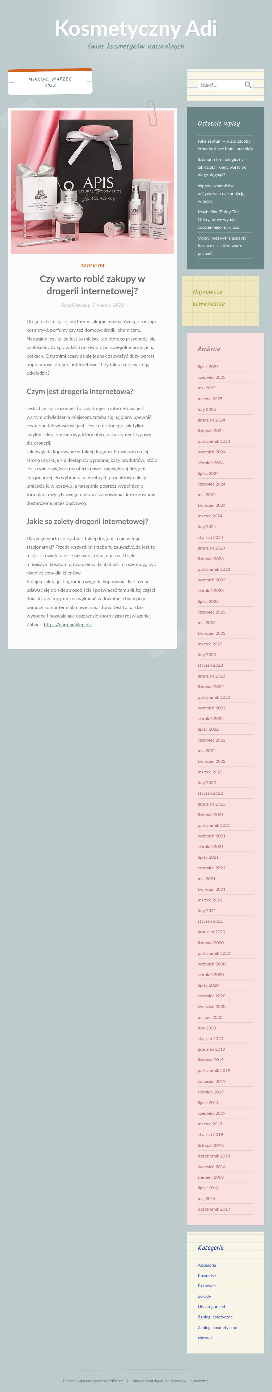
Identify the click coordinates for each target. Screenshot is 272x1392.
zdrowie (205, 1337)
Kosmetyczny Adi (136, 27)
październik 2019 (214, 1070)
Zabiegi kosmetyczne (217, 1327)
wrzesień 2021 (212, 835)
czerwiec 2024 (212, 483)
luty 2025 (207, 409)
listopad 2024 (211, 430)
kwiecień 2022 (212, 761)
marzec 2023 (210, 643)
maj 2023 (207, 622)
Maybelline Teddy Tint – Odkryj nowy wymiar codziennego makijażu (220, 219)
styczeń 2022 (210, 792)
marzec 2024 (210, 515)
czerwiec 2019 (212, 1113)
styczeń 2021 (210, 920)
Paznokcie (207, 1285)
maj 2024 (207, 494)
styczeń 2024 (210, 537)
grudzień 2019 (211, 1049)
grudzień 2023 (211, 547)
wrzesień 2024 (212, 451)
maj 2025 (207, 387)
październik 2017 (214, 1208)
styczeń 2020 (210, 1038)
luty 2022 (207, 782)
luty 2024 (207, 526)
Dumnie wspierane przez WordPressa (93, 1380)
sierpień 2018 (211, 1177)
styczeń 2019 (210, 1134)
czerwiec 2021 (212, 867)
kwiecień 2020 (212, 1006)
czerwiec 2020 (212, 995)
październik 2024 (214, 441)
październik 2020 (214, 953)
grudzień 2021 (211, 803)
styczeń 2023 (210, 664)
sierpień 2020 (211, 974)
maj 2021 (207, 878)
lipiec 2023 (208, 601)
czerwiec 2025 (212, 377)
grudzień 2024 (211, 419)
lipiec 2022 (208, 728)
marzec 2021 (210, 899)
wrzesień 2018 (212, 1166)
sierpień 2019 (211, 1091)
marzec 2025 (210, 398)
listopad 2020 (211, 942)
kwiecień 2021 (212, 889)
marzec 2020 (210, 1017)
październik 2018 (214, 1155)
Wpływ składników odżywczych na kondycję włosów (221, 193)
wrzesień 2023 (212, 579)
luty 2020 (207, 1027)
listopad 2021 (211, 814)
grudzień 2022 (211, 675)
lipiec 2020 (208, 984)
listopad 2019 (211, 1059)
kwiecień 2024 (212, 505)
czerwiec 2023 (212, 611)
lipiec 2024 (208, 473)
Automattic (199, 1380)
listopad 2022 (211, 686)
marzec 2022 (210, 771)
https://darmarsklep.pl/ (67, 624)
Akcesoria (207, 1264)
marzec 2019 (210, 1123)
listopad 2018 (211, 1145)
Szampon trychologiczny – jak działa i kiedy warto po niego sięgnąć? (222, 167)
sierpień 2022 (211, 718)
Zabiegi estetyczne (215, 1316)
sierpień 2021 (211, 846)
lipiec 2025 (208, 366)
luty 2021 (207, 910)
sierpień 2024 (211, 462)
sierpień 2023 (211, 590)
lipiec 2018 (208, 1187)
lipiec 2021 (208, 856)
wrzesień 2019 (212, 1081)
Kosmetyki (92, 265)
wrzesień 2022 (212, 707)
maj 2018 (207, 1198)
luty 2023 (207, 654)
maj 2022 (207, 750)
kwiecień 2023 (212, 633)
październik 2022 (214, 697)
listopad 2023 (211, 558)
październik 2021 (214, 825)
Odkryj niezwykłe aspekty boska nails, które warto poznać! (222, 245)
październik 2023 (214, 569)
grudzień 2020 (211, 931)
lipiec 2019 (208, 1102)
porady (204, 1296)
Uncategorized (211, 1306)
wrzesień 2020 (212, 963)
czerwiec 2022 (212, 739)
